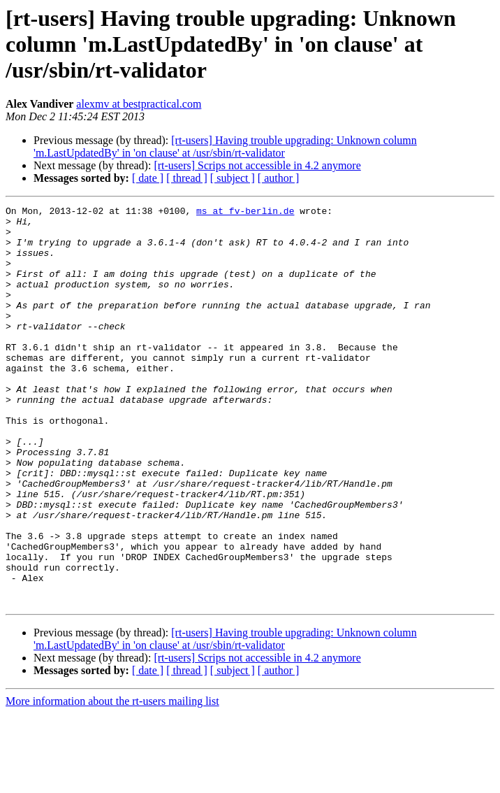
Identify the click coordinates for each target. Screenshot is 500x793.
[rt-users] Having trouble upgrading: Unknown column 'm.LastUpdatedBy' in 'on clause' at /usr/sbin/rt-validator (225, 146)
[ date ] (147, 178)
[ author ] (279, 178)
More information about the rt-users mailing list (112, 781)
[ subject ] (232, 178)
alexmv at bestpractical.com (138, 104)
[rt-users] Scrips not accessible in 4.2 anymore (257, 165)
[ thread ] (186, 178)
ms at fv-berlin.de (245, 212)
